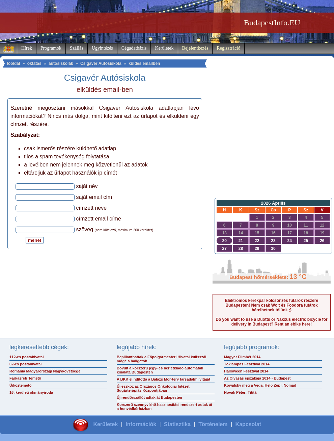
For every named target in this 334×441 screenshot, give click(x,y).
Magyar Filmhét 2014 (242, 357)
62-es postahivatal (25, 364)
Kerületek (164, 48)
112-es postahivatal (26, 357)
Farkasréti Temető (25, 378)
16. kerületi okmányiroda (31, 392)
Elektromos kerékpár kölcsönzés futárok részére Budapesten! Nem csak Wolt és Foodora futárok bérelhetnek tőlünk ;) (271, 305)
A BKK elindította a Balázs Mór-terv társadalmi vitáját (163, 379)
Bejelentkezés (195, 48)
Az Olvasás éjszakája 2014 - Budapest (257, 378)
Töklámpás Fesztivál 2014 (247, 364)
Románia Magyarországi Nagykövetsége (44, 371)
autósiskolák (61, 63)
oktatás (34, 63)
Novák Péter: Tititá (240, 392)
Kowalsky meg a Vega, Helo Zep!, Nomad (260, 385)
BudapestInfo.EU (272, 22)
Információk (141, 424)
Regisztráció (228, 48)
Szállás (76, 48)
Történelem (212, 424)
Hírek (26, 48)
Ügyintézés (102, 48)
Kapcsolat (248, 424)
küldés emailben (144, 63)
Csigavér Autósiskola (100, 63)
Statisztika (177, 424)
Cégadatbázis (134, 48)
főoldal (13, 63)
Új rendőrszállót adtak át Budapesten (149, 397)
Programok (50, 48)
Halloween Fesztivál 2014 (246, 371)
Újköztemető (20, 385)
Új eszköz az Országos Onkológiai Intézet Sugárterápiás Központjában (153, 388)
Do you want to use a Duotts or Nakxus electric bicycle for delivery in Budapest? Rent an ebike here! (271, 322)
